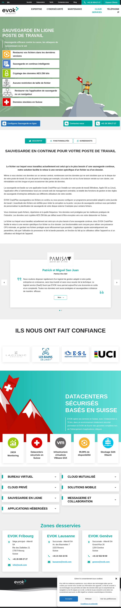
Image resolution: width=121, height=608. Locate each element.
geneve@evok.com (101, 562)
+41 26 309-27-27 (93, 2)
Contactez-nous (63, 2)
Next (117, 282)
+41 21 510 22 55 (59, 556)
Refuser (88, 599)
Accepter (68, 599)
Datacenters (40, 2)
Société (29, 2)
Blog (75, 2)
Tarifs (51, 2)
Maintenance (75, 9)
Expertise (36, 9)
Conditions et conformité (89, 604)
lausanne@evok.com (61, 562)
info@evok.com (20, 565)
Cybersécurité (55, 9)
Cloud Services (97, 10)
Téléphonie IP (113, 10)
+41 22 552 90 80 (99, 556)
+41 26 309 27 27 (20, 559)
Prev (4, 282)
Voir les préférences (108, 599)
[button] (116, 578)
